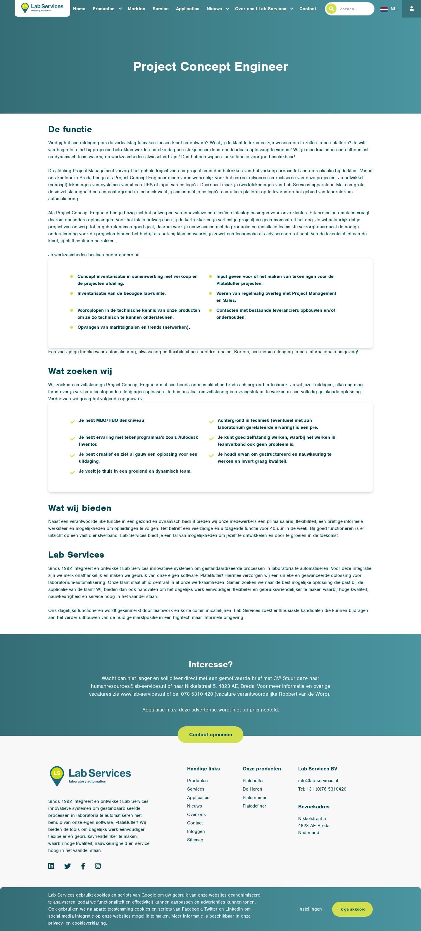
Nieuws (214, 9)
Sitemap (195, 840)
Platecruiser (255, 798)
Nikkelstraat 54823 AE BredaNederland (313, 826)
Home (79, 9)
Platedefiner (254, 806)
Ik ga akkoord (352, 909)
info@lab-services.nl (318, 781)
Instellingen (310, 909)
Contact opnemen (210, 734)
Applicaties (187, 9)
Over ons (196, 814)
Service (161, 9)
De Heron (252, 789)
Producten (104, 9)
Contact (307, 9)
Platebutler (253, 781)
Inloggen (196, 831)
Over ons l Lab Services (260, 9)
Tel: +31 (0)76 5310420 (322, 789)
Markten (136, 9)
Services (195, 789)
